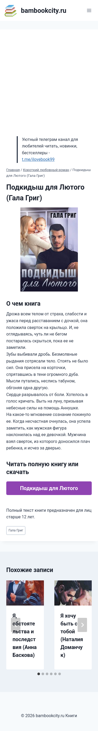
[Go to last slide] (15, 625)
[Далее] (82, 625)
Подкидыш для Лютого (49, 488)
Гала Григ (16, 530)
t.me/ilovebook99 (38, 159)
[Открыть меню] (89, 10)
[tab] (38, 674)
